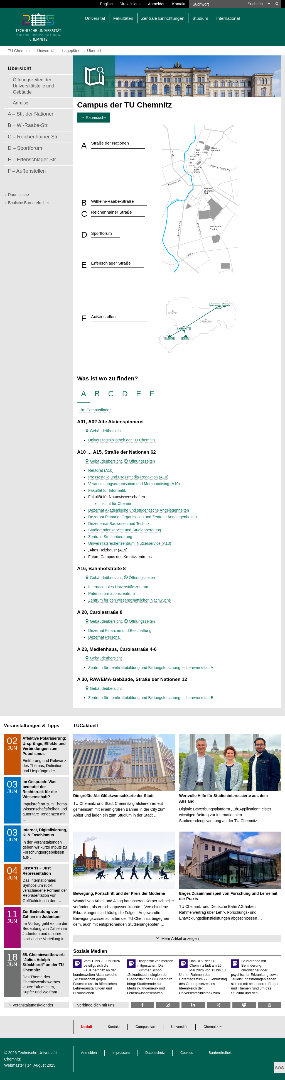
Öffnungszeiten (139, 461)
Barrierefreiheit (220, 1053)
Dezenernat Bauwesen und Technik (118, 523)
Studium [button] (200, 18)
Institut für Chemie (115, 503)
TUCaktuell (85, 725)
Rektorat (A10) (101, 470)
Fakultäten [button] (123, 18)
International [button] (228, 18)
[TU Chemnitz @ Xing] (218, 1005)
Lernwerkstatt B (199, 697)
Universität (179, 1027)
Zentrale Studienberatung (110, 536)
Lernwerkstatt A (199, 667)
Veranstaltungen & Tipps (31, 725)
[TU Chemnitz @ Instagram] (168, 1005)
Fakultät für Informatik (107, 490)
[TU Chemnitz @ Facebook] (142, 1005)
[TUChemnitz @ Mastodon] (244, 1005)
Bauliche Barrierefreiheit (29, 203)
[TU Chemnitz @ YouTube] (269, 1005)
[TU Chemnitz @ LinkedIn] (193, 1005)
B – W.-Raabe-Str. (28, 125)
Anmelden (156, 4)
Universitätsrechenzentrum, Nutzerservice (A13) (129, 543)
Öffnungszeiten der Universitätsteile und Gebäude (33, 85)
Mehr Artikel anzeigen (180, 938)
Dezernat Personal (104, 637)
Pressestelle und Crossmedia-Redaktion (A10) (128, 477)
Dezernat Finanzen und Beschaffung (119, 630)
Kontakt (178, 4)
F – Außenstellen (27, 171)
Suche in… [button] (259, 4)
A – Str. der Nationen (31, 114)
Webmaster (14, 1065)
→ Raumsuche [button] (94, 117)
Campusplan (145, 1027)
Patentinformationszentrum (111, 593)
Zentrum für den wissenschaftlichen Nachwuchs (129, 600)
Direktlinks (130, 4)
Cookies (186, 1053)
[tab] (83, 394)
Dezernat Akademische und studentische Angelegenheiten (138, 510)
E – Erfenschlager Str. (32, 159)
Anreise (20, 102)
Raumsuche (18, 194)
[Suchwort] (216, 4)
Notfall (86, 1027)
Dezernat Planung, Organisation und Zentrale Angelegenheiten (142, 517)
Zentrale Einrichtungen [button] (163, 18)
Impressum (121, 1053)
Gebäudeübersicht (103, 431)
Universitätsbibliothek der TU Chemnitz (122, 440)
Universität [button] (95, 18)
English (106, 4)
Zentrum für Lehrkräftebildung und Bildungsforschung (134, 667)
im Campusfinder (96, 410)
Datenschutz (155, 1053)
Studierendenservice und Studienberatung (124, 530)
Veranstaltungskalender (33, 1005)
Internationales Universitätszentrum (118, 587)
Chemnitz (210, 1027)
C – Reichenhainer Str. (33, 137)
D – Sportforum (25, 148)
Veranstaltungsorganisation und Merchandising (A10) (134, 484)
